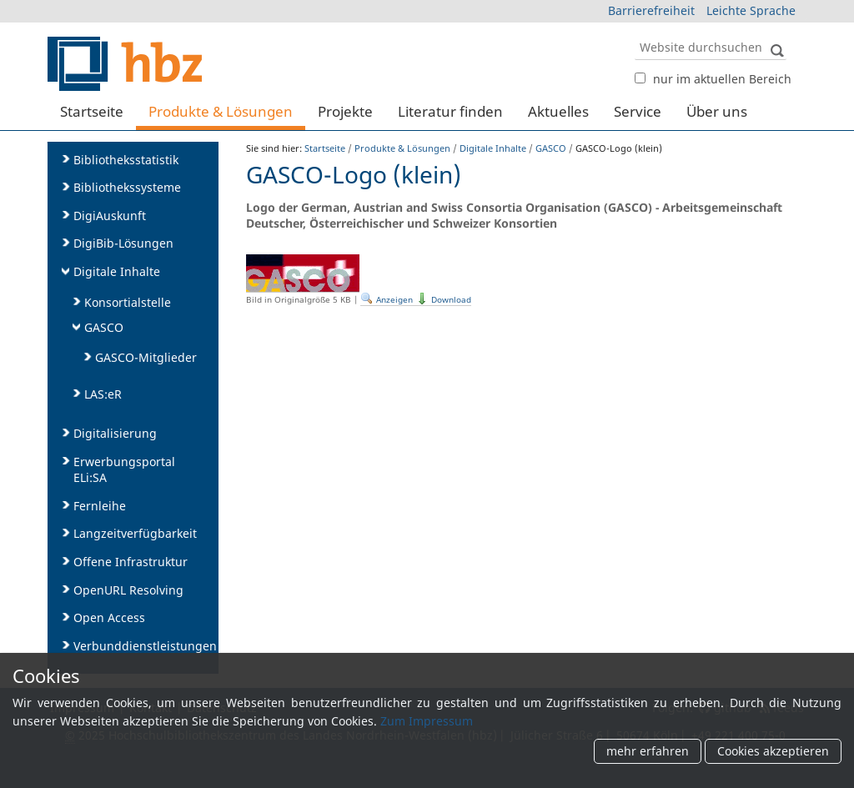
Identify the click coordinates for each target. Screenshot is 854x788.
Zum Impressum (426, 721)
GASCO (550, 148)
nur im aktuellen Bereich (722, 79)
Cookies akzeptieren (773, 752)
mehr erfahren (647, 752)
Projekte (345, 111)
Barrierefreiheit (651, 10)
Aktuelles (558, 111)
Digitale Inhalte (493, 148)
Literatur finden (450, 111)
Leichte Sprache (751, 10)
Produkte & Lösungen (220, 111)
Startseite (91, 111)
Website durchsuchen (634, 33)
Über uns (716, 111)
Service (637, 111)
